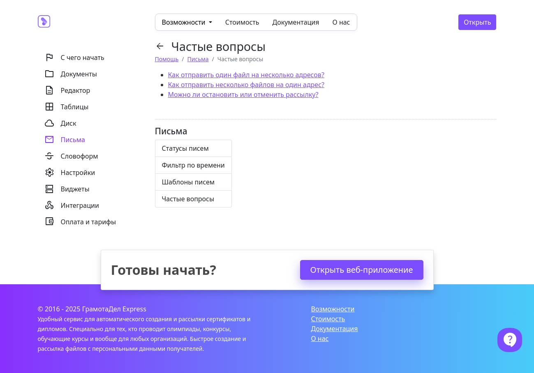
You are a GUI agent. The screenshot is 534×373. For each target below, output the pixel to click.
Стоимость (242, 22)
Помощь (167, 59)
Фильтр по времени (193, 165)
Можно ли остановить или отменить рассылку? (243, 94)
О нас (341, 22)
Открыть (477, 22)
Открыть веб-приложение (361, 269)
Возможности (333, 308)
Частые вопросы (188, 198)
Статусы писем (185, 148)
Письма (198, 59)
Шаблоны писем (188, 181)
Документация (296, 22)
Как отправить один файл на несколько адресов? (246, 74)
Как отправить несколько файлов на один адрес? (246, 84)
